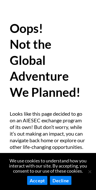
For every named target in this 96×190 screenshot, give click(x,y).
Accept (37, 180)
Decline (60, 180)
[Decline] (89, 171)
